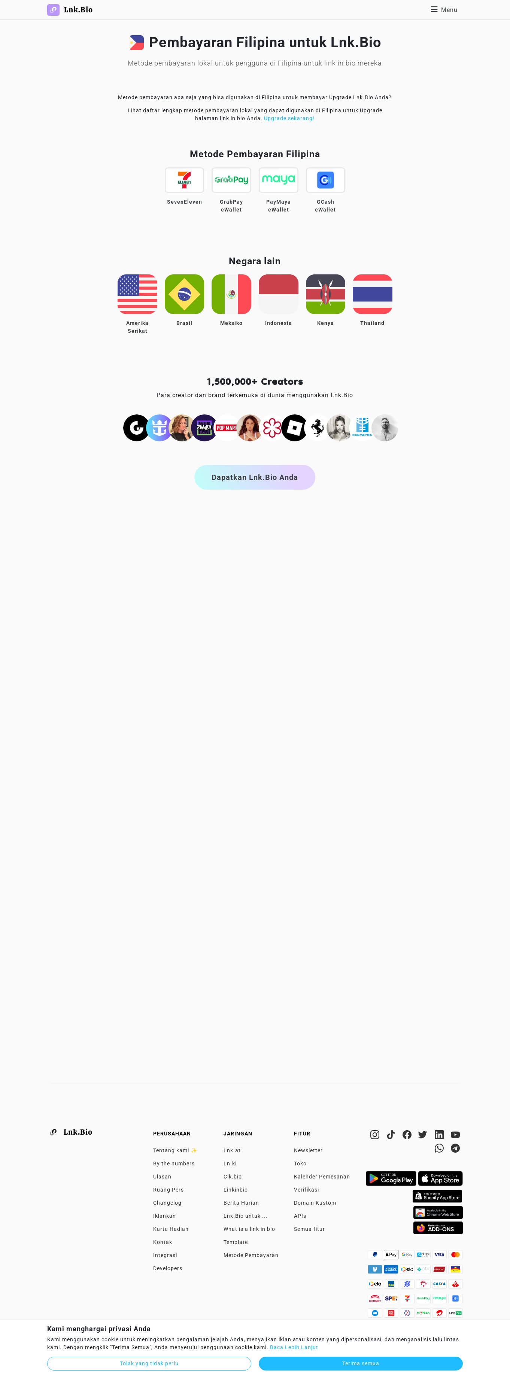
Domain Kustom (315, 1203)
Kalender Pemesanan (322, 1177)
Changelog (167, 1203)
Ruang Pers (168, 1190)
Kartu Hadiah (171, 1229)
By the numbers (174, 1163)
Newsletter (308, 1150)
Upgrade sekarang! (289, 118)
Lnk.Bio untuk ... (246, 1216)
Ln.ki (230, 1163)
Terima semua (360, 1363)
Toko (300, 1163)
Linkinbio (236, 1190)
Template (236, 1242)
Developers (167, 1268)
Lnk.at (232, 1150)
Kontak (162, 1242)
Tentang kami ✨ (175, 1150)
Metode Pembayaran (251, 1255)
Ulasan (162, 1177)
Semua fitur (309, 1229)
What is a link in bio (249, 1229)
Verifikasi (306, 1190)
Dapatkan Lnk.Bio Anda (255, 477)
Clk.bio (233, 1177)
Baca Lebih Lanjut (294, 1347)
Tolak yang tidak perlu (149, 1363)
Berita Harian (241, 1203)
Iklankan (164, 1216)
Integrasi (165, 1255)
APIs (300, 1216)
